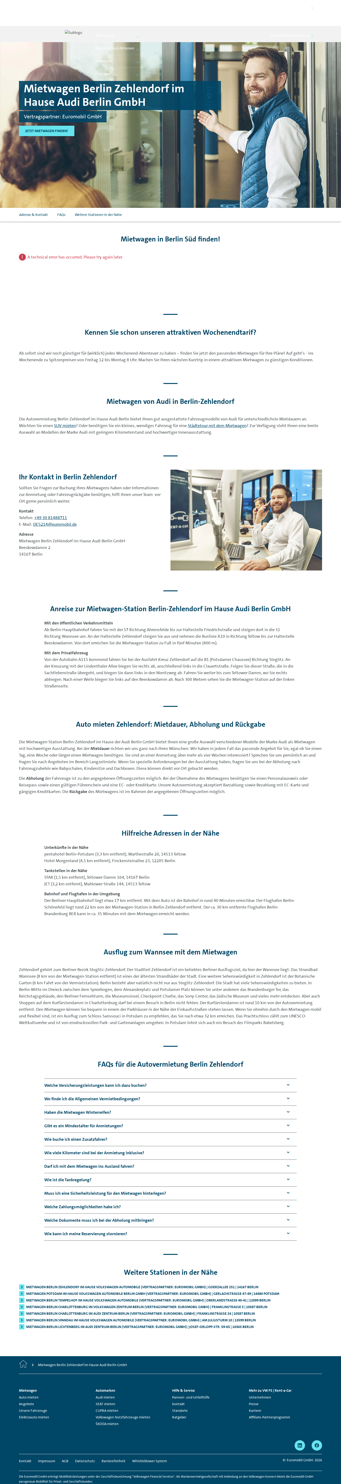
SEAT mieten (105, 1387)
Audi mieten (105, 1381)
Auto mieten (29, 1381)
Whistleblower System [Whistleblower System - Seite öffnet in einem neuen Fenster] (149, 1444)
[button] (95, 1069)
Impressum (46, 1444)
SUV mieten (65, 409)
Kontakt (178, 1387)
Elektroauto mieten (34, 1401)
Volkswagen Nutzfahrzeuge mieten (123, 1401)
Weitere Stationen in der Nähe (98, 198)
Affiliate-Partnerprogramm (269, 1401)
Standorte (180, 1394)
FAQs (61, 198)
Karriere (255, 1394)
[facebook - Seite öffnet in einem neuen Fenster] (317, 1429)
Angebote (26, 1387)
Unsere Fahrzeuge (33, 1394)
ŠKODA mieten (107, 1407)
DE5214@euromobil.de (55, 508)
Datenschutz (85, 1444)
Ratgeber (179, 1401)
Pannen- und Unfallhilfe (191, 1381)
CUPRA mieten (107, 1394)
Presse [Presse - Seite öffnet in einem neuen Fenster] (254, 1387)
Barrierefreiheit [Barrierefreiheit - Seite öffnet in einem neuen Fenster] (114, 1444)
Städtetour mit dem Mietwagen (217, 409)
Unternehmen (260, 1381)
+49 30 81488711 (50, 501)
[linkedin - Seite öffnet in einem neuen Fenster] (300, 1429)
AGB (65, 1444)
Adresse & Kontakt (33, 198)
